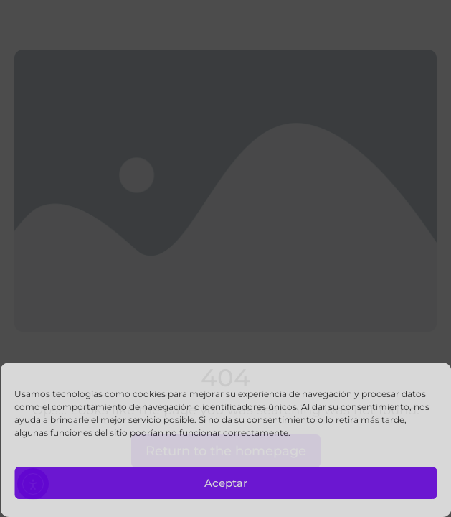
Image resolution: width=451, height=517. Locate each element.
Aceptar (225, 483)
